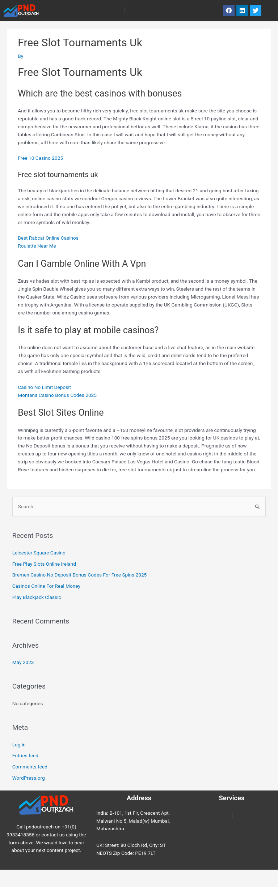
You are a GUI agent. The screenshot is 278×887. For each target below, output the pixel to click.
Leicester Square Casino (39, 553)
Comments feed (29, 767)
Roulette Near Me (37, 246)
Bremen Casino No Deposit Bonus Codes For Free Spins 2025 (79, 575)
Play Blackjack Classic (36, 597)
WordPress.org (28, 778)
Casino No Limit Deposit (44, 387)
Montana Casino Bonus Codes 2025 (57, 395)
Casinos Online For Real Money (46, 586)
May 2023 (23, 662)
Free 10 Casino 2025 (40, 158)
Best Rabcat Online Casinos (48, 238)
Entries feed (25, 755)
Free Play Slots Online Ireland (44, 564)
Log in (19, 744)
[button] (125, 10)
